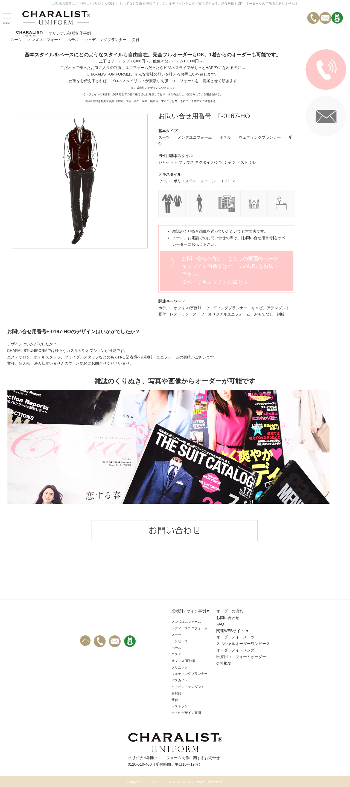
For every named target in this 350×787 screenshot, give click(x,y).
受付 (135, 39)
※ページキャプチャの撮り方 (215, 282)
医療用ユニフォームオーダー (241, 657)
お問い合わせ (227, 617)
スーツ (16, 39)
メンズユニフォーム (44, 39)
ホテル (73, 39)
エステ (176, 654)
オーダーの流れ (229, 611)
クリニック (179, 667)
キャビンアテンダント (187, 687)
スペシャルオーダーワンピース (243, 643)
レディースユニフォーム (189, 628)
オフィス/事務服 (183, 661)
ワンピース (179, 641)
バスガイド (179, 680)
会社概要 (224, 663)
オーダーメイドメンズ (235, 650)
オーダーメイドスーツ (235, 637)
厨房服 (176, 693)
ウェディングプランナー (105, 39)
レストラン (179, 706)
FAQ (220, 624)
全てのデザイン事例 (186, 713)
